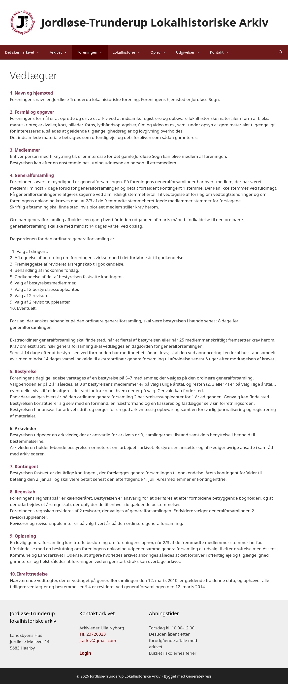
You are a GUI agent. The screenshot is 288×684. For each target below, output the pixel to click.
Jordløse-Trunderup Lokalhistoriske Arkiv (155, 22)
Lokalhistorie (129, 52)
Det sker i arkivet (25, 52)
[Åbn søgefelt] (280, 52)
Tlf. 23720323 (92, 634)
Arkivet (61, 52)
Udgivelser (190, 52)
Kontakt (222, 52)
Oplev (161, 52)
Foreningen (92, 52)
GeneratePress (199, 676)
